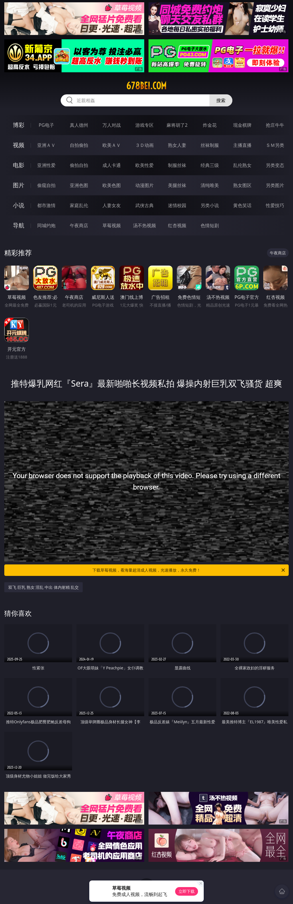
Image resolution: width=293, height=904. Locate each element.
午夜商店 (79, 225)
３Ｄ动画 (144, 145)
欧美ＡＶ (111, 145)
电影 (18, 165)
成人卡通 (111, 165)
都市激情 (46, 205)
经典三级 (210, 165)
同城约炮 (46, 225)
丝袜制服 (210, 145)
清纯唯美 (210, 185)
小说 (18, 205)
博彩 (18, 125)
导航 (18, 225)
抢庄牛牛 (275, 125)
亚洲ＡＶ (46, 145)
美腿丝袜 (177, 185)
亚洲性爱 (46, 165)
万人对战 (111, 125)
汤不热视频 (144, 225)
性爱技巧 (275, 205)
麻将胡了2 (177, 125)
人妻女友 (111, 205)
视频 (18, 145)
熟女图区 (242, 185)
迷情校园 (177, 205)
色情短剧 (210, 225)
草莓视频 (111, 225)
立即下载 (187, 891)
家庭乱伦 (79, 205)
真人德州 (79, 125)
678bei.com (146, 85)
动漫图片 (144, 185)
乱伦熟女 (242, 165)
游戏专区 (144, 125)
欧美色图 (111, 185)
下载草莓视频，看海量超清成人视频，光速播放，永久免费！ (189, 570)
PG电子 (46, 125)
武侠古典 (144, 205)
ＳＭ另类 (275, 145)
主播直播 (242, 145)
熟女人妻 (177, 145)
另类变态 (275, 165)
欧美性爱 (144, 165)
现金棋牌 (242, 125)
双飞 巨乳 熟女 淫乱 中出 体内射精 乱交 (43, 587)
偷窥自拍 (46, 185)
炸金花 (210, 125)
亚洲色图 (79, 185)
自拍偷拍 (79, 145)
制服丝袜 (177, 165)
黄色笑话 (242, 205)
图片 (18, 185)
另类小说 (210, 205)
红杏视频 (177, 225)
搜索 (220, 100)
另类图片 (275, 185)
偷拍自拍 (79, 165)
